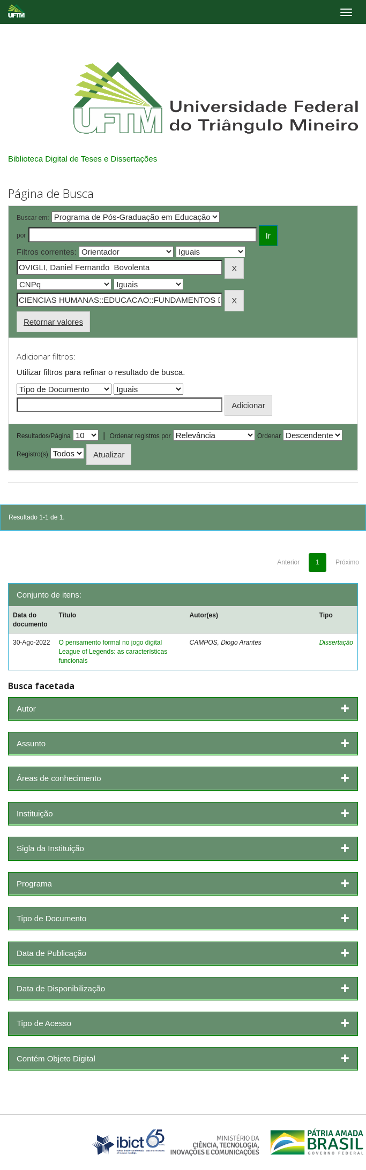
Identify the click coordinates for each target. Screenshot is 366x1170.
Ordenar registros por (139, 436)
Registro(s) (32, 454)
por (21, 235)
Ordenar (269, 436)
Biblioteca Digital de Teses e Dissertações (82, 158)
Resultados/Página (44, 436)
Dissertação (336, 642)
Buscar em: (33, 217)
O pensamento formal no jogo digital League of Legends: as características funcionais (112, 651)
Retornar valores (53, 321)
